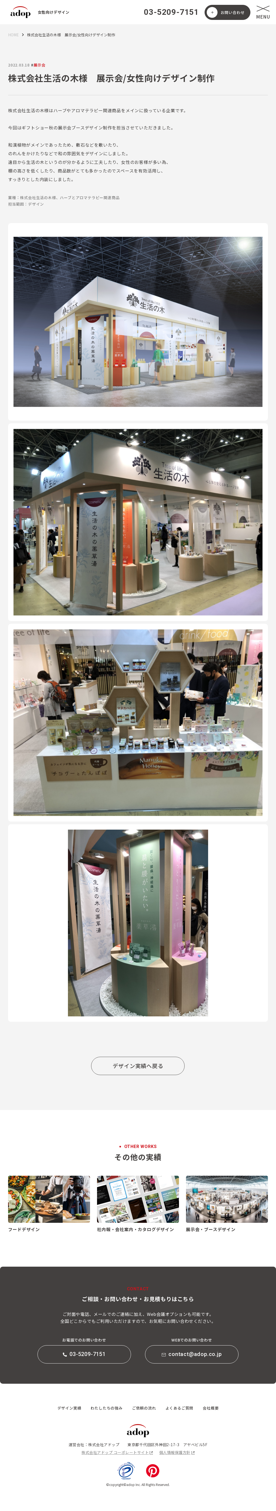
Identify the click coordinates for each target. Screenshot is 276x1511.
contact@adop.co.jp (192, 1354)
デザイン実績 (69, 1408)
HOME (13, 34)
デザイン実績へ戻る (138, 1066)
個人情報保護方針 (175, 1452)
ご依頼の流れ (144, 1408)
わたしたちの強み (106, 1408)
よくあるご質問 (179, 1408)
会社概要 (211, 1408)
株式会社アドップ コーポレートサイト (115, 1452)
